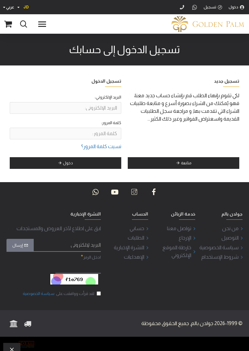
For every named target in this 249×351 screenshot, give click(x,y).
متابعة (186, 163)
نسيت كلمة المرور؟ (101, 146)
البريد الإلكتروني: (108, 97)
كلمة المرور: (111, 123)
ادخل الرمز (92, 257)
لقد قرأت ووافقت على (61, 293)
